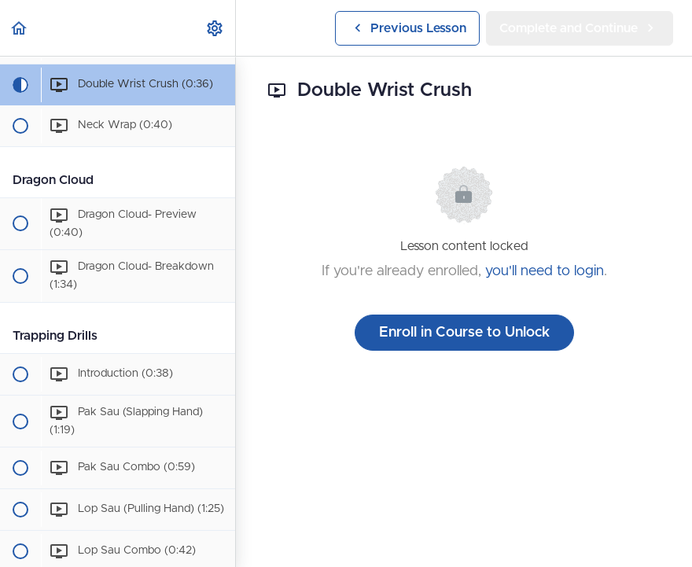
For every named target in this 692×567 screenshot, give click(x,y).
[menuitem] (215, 28)
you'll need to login (544, 271)
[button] (19, 28)
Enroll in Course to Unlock (464, 333)
